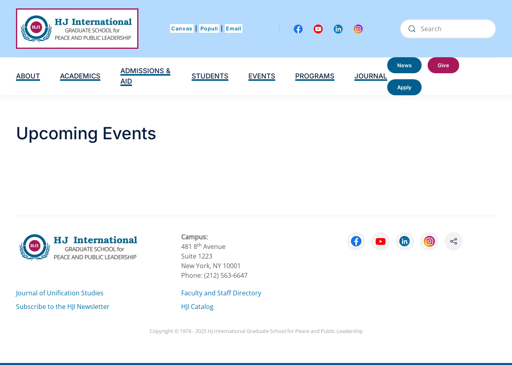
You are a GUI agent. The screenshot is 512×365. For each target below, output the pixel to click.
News (404, 65)
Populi (209, 28)
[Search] (448, 28)
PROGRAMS (314, 76)
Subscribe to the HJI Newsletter (63, 306)
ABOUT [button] (28, 76)
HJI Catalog (197, 306)
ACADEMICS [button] (80, 76)
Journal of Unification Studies (60, 293)
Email (233, 28)
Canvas (181, 28)
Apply (404, 87)
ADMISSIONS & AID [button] (145, 76)
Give (443, 65)
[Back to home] (77, 28)
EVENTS (261, 76)
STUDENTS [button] (210, 76)
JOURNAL (370, 76)
